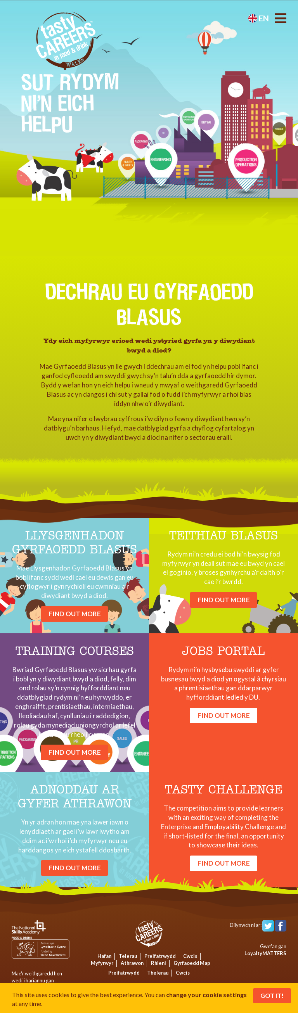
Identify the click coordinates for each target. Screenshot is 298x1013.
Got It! (272, 995)
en (258, 18)
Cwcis (190, 956)
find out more (75, 614)
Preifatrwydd (160, 956)
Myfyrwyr (102, 963)
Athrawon (132, 963)
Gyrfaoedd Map (191, 963)
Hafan (104, 956)
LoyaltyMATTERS (265, 953)
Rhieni (158, 963)
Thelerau (157, 973)
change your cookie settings (206, 994)
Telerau (128, 956)
